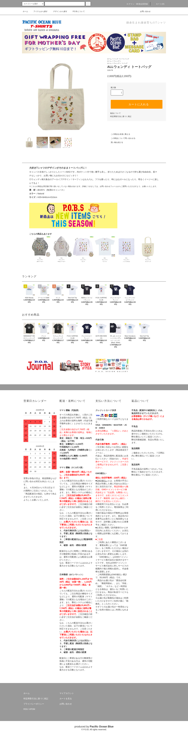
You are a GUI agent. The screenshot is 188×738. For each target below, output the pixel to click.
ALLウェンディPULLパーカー (61, 259)
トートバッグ (124, 59)
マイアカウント (66, 693)
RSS (26, 709)
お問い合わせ (143, 11)
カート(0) (158, 4)
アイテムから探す (39, 11)
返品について (115, 113)
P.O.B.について (77, 11)
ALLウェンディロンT (83, 259)
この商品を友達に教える (118, 134)
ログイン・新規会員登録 (135, 4)
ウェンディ (117, 61)
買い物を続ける (115, 142)
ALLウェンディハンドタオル (126, 259)
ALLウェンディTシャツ (105, 259)
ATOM (32, 709)
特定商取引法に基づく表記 (120, 116)
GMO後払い (102, 480)
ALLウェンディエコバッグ (148, 259)
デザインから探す (58, 11)
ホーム (25, 11)
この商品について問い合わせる (121, 138)
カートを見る (65, 698)
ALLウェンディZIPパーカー (40, 259)
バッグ (116, 59)
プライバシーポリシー (34, 704)
